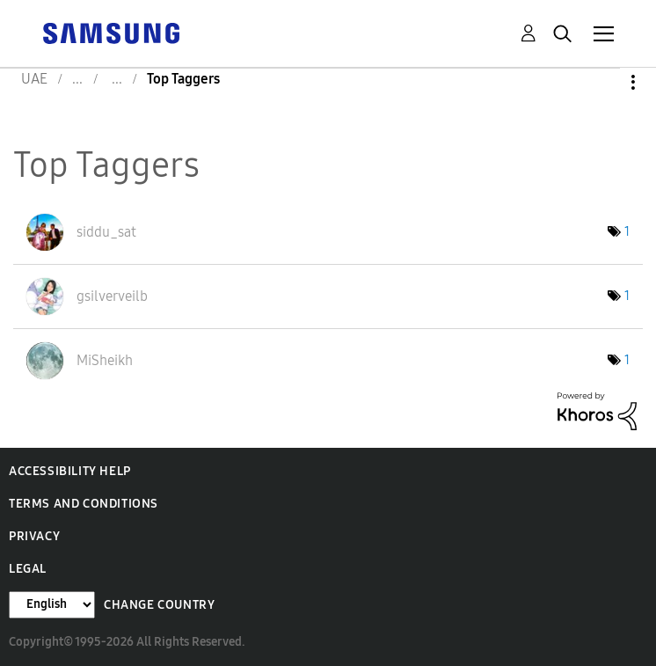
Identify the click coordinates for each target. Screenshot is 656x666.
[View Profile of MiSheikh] (105, 360)
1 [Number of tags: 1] (627, 231)
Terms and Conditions (83, 503)
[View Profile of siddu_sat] (106, 231)
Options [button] (603, 82)
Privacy (34, 536)
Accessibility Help (70, 471)
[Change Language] (52, 604)
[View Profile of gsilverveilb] (112, 296)
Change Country (159, 604)
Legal (28, 568)
